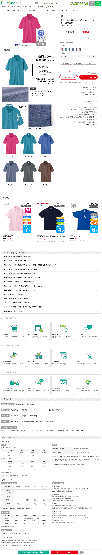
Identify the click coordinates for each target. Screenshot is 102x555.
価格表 (78, 63)
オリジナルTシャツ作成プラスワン (11, 10)
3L (94, 56)
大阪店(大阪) (14, 421)
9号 (70, 56)
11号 (74, 56)
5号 (62, 56)
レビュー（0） (86, 38)
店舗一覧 (49, 7)
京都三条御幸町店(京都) (27, 421)
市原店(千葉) (24, 410)
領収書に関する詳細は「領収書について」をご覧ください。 (16, 533)
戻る (82, 552)
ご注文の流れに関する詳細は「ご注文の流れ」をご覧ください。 (68, 464)
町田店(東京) (59, 410)
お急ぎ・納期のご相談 (33, 552)
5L (66, 59)
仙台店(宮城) (30, 404)
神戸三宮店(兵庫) (50, 421)
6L (70, 59)
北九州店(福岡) (59, 430)
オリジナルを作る (64, 552)
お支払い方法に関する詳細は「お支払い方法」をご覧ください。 (17, 508)
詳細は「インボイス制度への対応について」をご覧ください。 (17, 545)
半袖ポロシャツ (43, 10)
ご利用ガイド (5, 6)
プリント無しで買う (68, 77)
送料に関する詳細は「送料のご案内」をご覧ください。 (15, 475)
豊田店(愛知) (33, 416)
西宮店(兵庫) (39, 421)
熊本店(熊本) (80, 430)
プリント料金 (15, 6)
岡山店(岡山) (14, 430)
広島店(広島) (23, 430)
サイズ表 (66, 63)
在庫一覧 (91, 63)
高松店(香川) (4, 430)
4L (62, 59)
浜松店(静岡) (24, 416)
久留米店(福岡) (70, 430)
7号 (66, 56)
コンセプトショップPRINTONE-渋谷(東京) (42, 410)
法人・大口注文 (38, 6)
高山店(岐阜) (14, 416)
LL (90, 56)
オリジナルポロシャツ (30, 10)
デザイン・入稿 (26, 6)
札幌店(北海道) (20, 404)
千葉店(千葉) (14, 410)
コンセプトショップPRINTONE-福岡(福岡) (41, 430)
